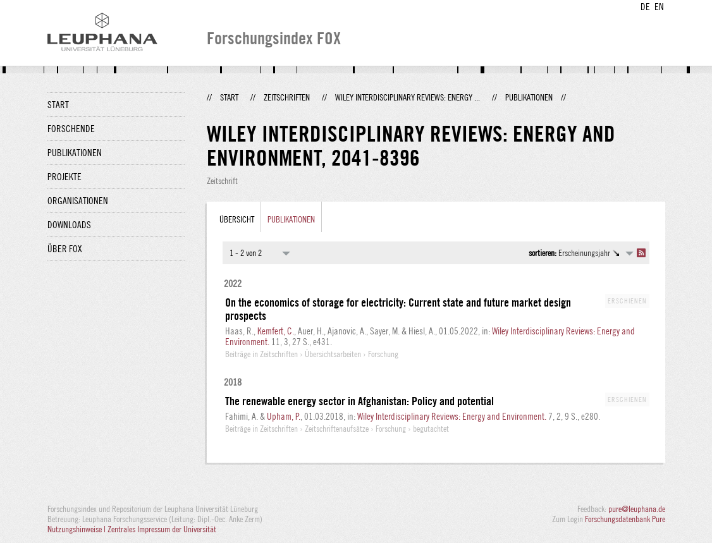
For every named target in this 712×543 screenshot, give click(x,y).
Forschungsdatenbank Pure (625, 519)
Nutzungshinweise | (77, 529)
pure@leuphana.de (636, 509)
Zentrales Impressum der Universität (161, 529)
